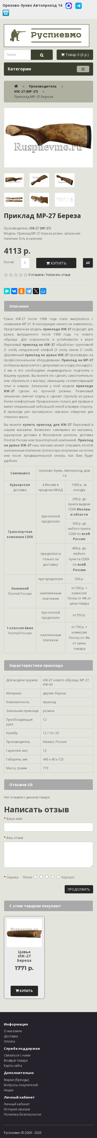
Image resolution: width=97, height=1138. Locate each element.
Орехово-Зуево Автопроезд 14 (32, 5)
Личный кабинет (17, 1104)
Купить (56, 263)
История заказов (17, 1109)
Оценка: (12, 877)
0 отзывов (35, 275)
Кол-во (9, 262)
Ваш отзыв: (15, 838)
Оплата (9, 1041)
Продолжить (79, 889)
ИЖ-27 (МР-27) (26, 91)
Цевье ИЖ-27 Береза (24, 956)
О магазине (13, 1031)
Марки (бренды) (16, 1080)
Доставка (11, 1036)
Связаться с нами (17, 1055)
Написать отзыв (58, 275)
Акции (8, 1090)
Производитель (43, 86)
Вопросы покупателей (21, 1085)
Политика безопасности (22, 1114)
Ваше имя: (14, 818)
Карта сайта (13, 1065)
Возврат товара (16, 1060)
